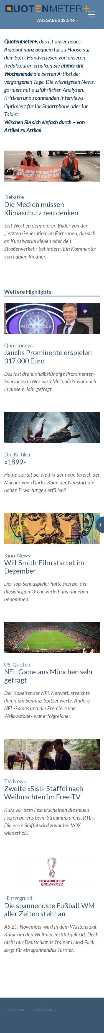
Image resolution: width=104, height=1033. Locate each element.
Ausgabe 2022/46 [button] (56, 20)
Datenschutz (44, 1009)
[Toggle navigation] (91, 14)
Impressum (14, 1009)
